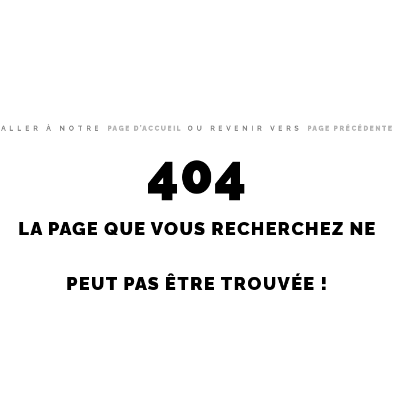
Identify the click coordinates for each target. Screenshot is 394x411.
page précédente (350, 128)
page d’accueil (144, 128)
